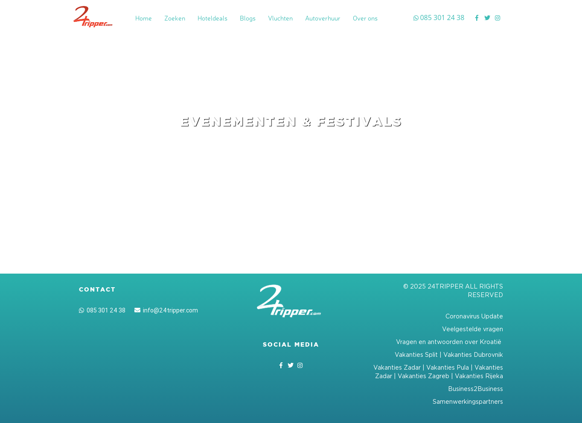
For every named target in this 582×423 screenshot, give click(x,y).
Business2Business (475, 388)
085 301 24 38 (102, 310)
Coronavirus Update (474, 316)
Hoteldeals (212, 18)
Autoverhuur (322, 18)
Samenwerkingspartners (468, 401)
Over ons (365, 18)
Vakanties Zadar (397, 367)
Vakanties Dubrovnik (473, 354)
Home (143, 18)
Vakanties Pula (447, 367)
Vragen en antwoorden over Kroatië (449, 341)
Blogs (248, 18)
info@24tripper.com (166, 310)
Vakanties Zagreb (423, 376)
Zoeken (174, 18)
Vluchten (280, 18)
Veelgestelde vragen (472, 329)
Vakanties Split (416, 354)
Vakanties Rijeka (479, 376)
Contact (97, 289)
